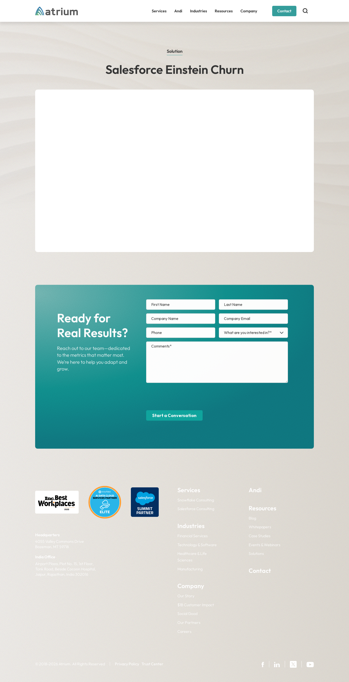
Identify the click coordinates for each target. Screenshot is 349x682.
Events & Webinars (264, 544)
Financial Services (192, 535)
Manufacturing (190, 569)
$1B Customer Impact (195, 604)
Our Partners (188, 622)
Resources (224, 10)
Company (248, 10)
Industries (198, 10)
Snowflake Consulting (195, 500)
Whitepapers (260, 526)
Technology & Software (197, 544)
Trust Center (152, 663)
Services (159, 10)
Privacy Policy (127, 663)
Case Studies (259, 535)
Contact (284, 10)
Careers (184, 631)
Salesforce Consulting (195, 508)
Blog (252, 518)
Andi (178, 10)
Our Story (185, 595)
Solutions (256, 553)
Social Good (187, 613)
